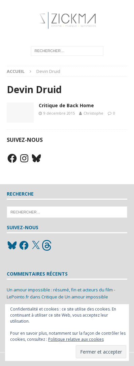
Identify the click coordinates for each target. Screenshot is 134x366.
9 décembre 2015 (59, 113)
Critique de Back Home (66, 105)
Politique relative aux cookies (76, 339)
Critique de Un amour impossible (74, 297)
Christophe (93, 113)
